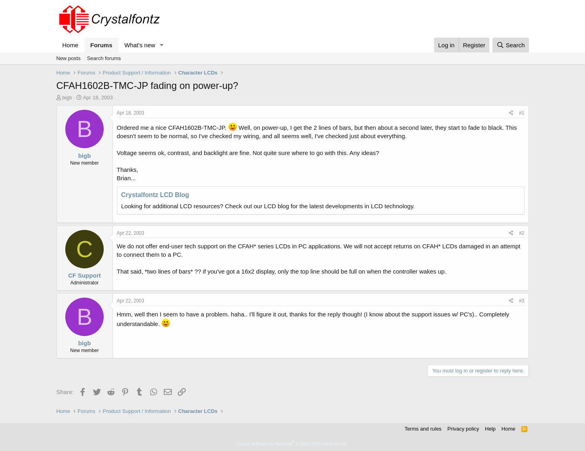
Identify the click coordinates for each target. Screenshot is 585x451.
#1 (521, 113)
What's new (140, 45)
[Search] (511, 45)
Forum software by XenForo (292, 443)
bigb (67, 98)
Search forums (104, 58)
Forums (101, 45)
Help (490, 429)
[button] (161, 45)
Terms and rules (422, 429)
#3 (521, 301)
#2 (521, 233)
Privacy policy (463, 429)
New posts (68, 58)
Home (70, 45)
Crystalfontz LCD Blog (155, 194)
